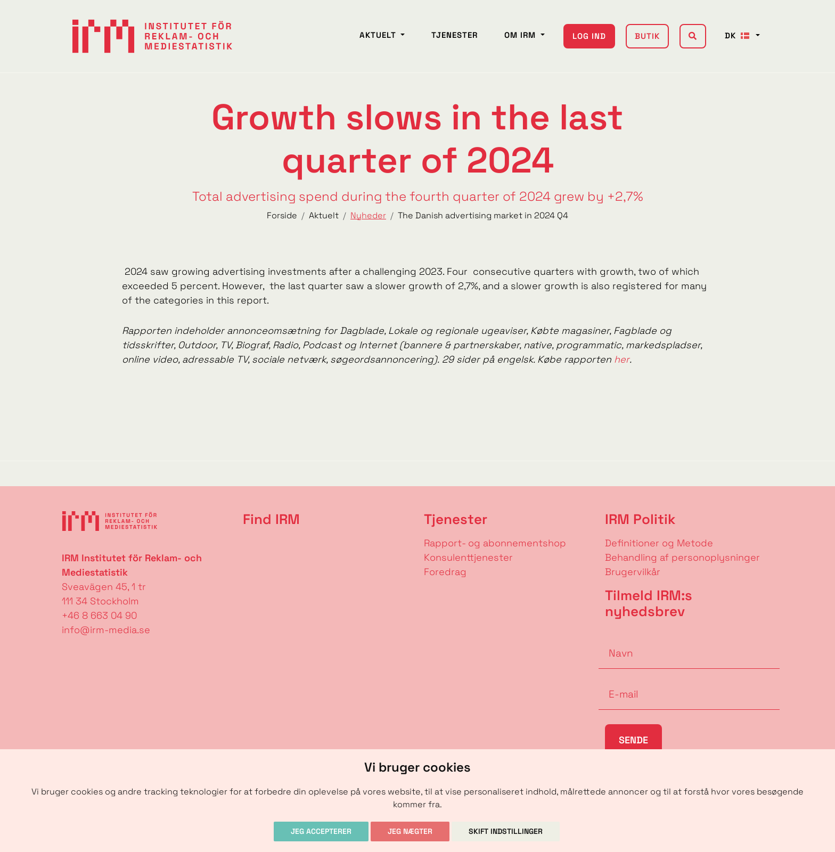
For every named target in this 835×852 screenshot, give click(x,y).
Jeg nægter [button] (410, 831)
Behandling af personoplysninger (684, 557)
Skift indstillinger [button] (506, 831)
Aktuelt (379, 35)
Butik (647, 36)
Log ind (589, 36)
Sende (633, 740)
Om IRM (521, 35)
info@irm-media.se (106, 630)
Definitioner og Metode (659, 543)
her (621, 359)
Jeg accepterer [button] (321, 831)
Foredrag (445, 572)
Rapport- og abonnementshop (495, 543)
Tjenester (454, 35)
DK (739, 35)
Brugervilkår (632, 572)
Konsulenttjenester (468, 557)
